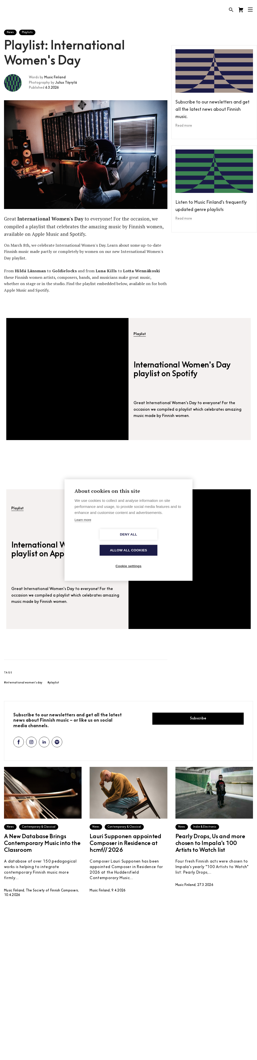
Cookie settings (128, 558)
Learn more (83, 528)
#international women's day (23, 682)
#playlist (53, 682)
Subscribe (198, 718)
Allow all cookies (157, 542)
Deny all (99, 542)
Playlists (27, 32)
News (10, 32)
